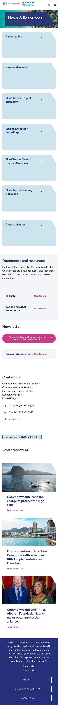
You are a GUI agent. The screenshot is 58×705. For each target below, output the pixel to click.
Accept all (27, 698)
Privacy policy (29, 666)
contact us (8, 278)
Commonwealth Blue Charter (22, 437)
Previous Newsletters (25, 354)
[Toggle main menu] (54, 5)
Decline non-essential (28, 688)
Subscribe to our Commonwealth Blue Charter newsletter (27, 338)
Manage (27, 679)
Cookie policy (29, 670)
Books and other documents (25, 308)
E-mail (12, 419)
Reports (25, 296)
